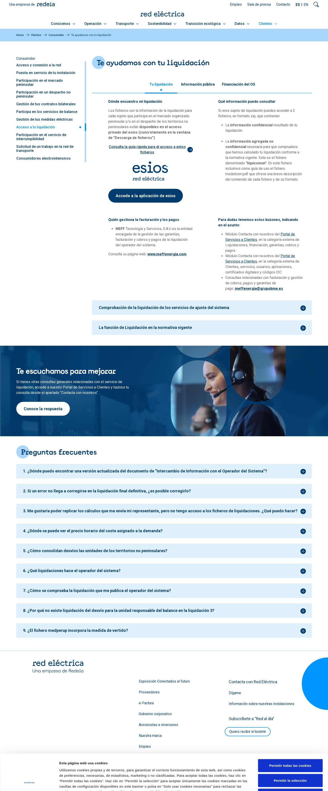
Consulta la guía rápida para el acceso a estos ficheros (147, 149)
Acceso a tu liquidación (35, 127)
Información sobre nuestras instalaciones (261, 704)
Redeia (46, 4)
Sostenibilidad (162, 24)
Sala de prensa (259, 4)
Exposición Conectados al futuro (164, 681)
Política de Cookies (167, 758)
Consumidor (56, 35)
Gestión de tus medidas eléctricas (44, 119)
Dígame (235, 693)
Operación (95, 24)
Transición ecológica (205, 24)
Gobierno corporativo (155, 714)
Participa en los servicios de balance (46, 112)
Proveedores (149, 692)
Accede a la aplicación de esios (145, 195)
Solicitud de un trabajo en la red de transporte (44, 148)
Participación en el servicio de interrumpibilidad (41, 137)
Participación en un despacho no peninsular (43, 94)
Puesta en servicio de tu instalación (45, 73)
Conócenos (63, 24)
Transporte (127, 24)
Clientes (268, 24)
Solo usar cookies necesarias (290, 761)
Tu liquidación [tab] (161, 84)
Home (20, 35)
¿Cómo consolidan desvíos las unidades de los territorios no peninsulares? (97, 550)
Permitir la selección (290, 746)
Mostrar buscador (316, 4)
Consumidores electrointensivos (43, 158)
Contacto (283, 4)
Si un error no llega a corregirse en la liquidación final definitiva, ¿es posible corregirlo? (109, 491)
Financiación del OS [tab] (238, 84)
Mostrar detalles (244, 782)
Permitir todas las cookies (290, 731)
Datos (242, 24)
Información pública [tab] (198, 84)
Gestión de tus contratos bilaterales (46, 104)
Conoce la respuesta (43, 408)
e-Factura (146, 703)
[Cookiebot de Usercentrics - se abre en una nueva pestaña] (29, 782)
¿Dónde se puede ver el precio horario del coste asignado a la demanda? (95, 530)
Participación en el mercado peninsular (39, 82)
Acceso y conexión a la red (38, 65)
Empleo (236, 4)
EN (306, 4)
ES (298, 4)
